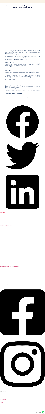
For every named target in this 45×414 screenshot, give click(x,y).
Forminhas (1, 400)
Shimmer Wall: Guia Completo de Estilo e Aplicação (6, 225)
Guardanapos (1, 402)
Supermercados (2, 392)
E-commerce (1, 394)
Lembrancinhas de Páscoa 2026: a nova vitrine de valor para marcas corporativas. (9, 266)
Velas (0, 403)
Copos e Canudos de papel (3, 399)
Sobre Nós (1, 406)
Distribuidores (1, 393)
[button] (22, 122)
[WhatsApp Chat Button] (43, 412)
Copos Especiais (2, 398)
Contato (1, 407)
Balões (1, 401)
